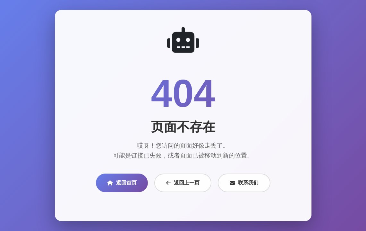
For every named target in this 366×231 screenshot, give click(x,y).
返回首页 (122, 182)
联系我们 (244, 182)
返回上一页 (183, 182)
